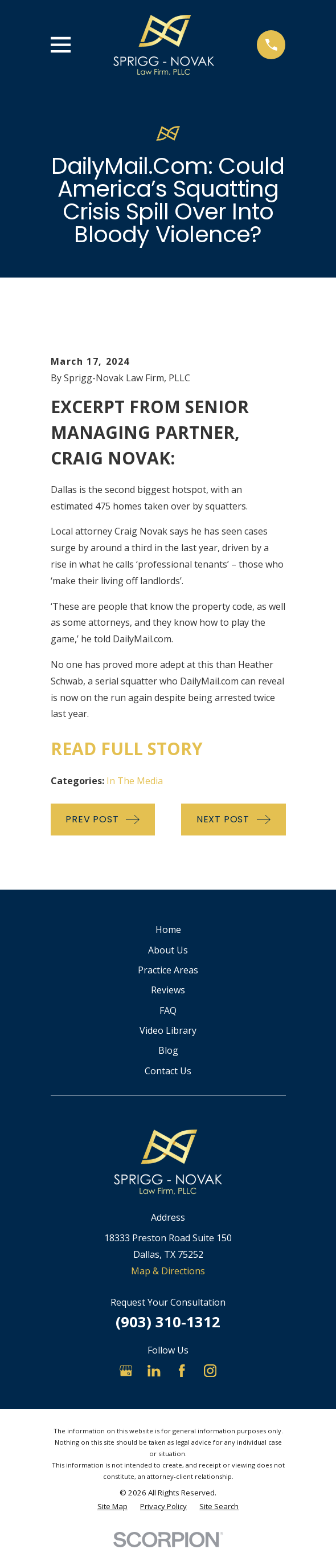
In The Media (134, 780)
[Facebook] (181, 1370)
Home (168, 929)
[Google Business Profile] (126, 1370)
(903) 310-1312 (168, 1322)
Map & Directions (168, 1271)
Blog (168, 1050)
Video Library (168, 1030)
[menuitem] (112, 1507)
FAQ (168, 1010)
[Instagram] (210, 1370)
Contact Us (168, 1071)
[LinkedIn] (153, 1370)
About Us (168, 950)
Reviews (168, 990)
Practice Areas (168, 970)
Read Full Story (127, 748)
